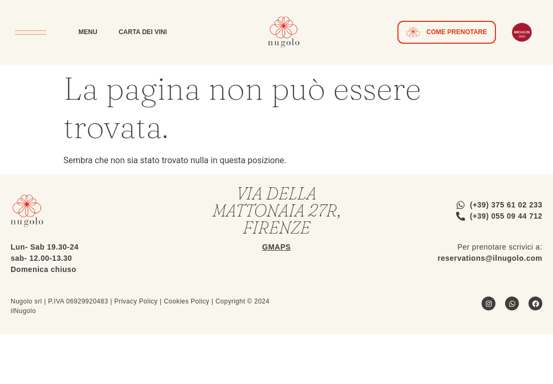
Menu (87, 32)
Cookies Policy (186, 301)
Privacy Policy (136, 301)
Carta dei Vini (143, 32)
